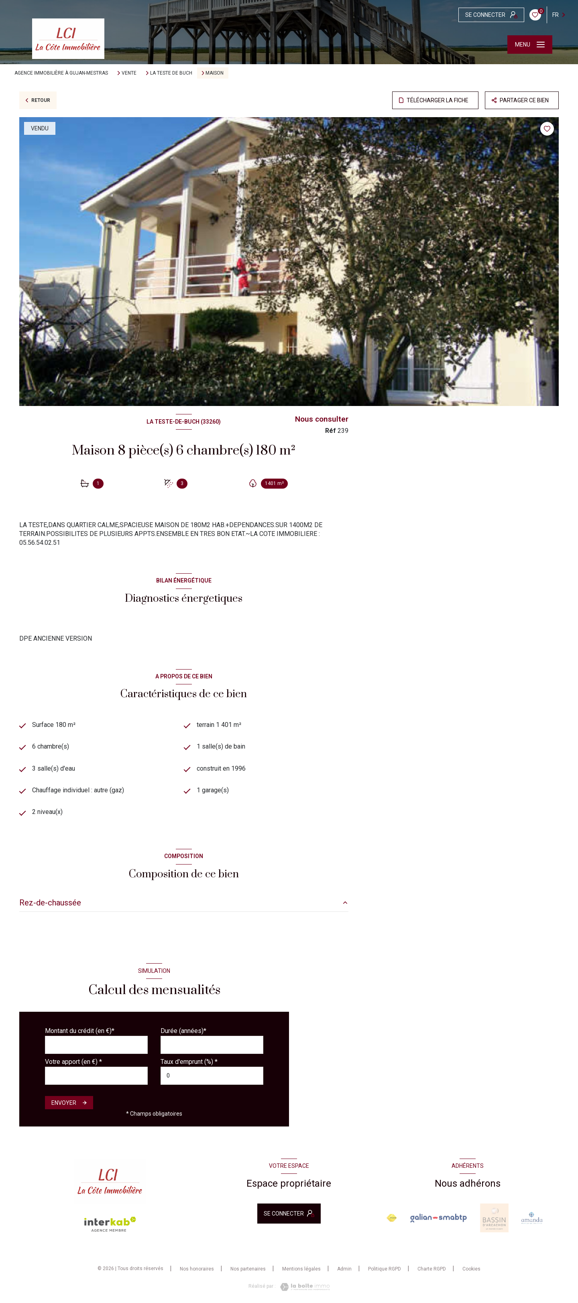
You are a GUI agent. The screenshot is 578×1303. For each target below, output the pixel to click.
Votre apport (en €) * (73, 1062)
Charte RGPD (431, 1269)
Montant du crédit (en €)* (79, 1031)
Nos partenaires (248, 1269)
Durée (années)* (183, 1031)
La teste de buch (171, 73)
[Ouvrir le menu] (529, 44)
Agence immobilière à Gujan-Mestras (61, 73)
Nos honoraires (197, 1269)
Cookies (471, 1269)
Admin (344, 1269)
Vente (129, 73)
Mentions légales (301, 1269)
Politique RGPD (384, 1269)
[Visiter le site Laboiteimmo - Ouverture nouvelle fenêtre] (303, 1287)
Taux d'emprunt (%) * (189, 1062)
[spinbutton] (212, 1076)
